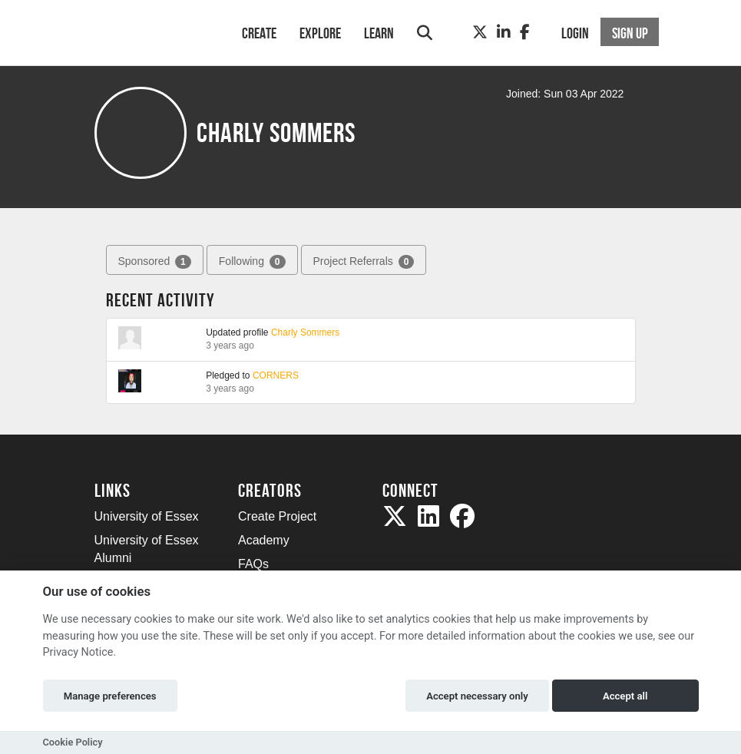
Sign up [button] (630, 33)
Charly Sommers (305, 332)
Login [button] (575, 33)
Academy (263, 540)
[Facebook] (524, 32)
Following (252, 262)
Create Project (277, 516)
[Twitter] (480, 32)
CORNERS (276, 375)
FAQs (253, 563)
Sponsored (154, 262)
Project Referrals (364, 262)
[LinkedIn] (503, 32)
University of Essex (146, 516)
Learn (379, 33)
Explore (320, 33)
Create (259, 33)
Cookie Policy (73, 742)
